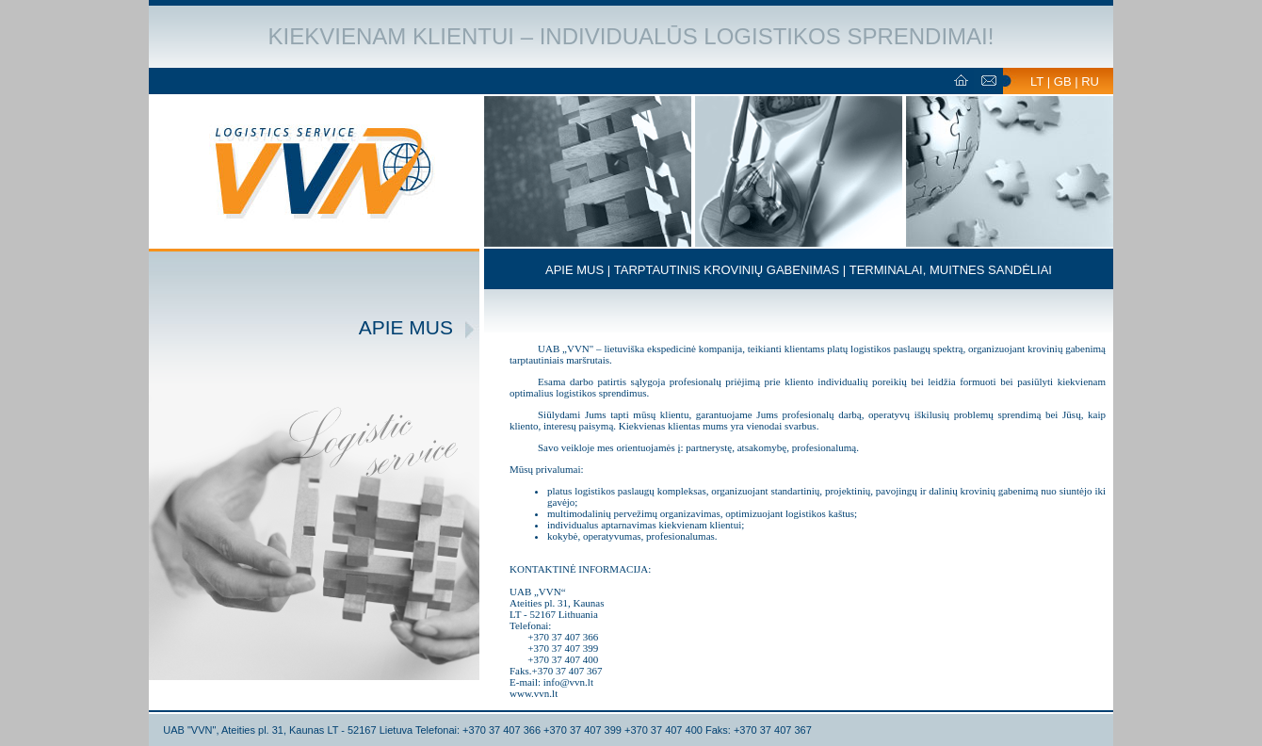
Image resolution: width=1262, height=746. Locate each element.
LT (1037, 81)
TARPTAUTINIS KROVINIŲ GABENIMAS (726, 270)
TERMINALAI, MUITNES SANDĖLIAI (950, 270)
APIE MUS (574, 270)
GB (1063, 81)
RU (1090, 81)
